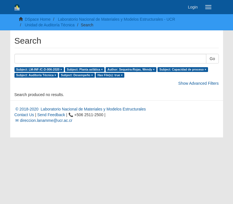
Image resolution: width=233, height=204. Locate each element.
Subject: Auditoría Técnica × (36, 75)
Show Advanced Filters (198, 83)
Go (212, 58)
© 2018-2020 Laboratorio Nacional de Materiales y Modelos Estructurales (80, 109)
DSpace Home (38, 19)
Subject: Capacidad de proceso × (182, 69)
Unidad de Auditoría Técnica (50, 25)
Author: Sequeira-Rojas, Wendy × (131, 69)
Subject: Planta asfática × (85, 69)
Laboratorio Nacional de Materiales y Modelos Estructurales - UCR (116, 19)
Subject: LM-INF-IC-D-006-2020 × (39, 69)
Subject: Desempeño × (77, 75)
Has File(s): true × (110, 75)
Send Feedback (51, 114)
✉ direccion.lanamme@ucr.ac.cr (43, 120)
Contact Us (24, 114)
